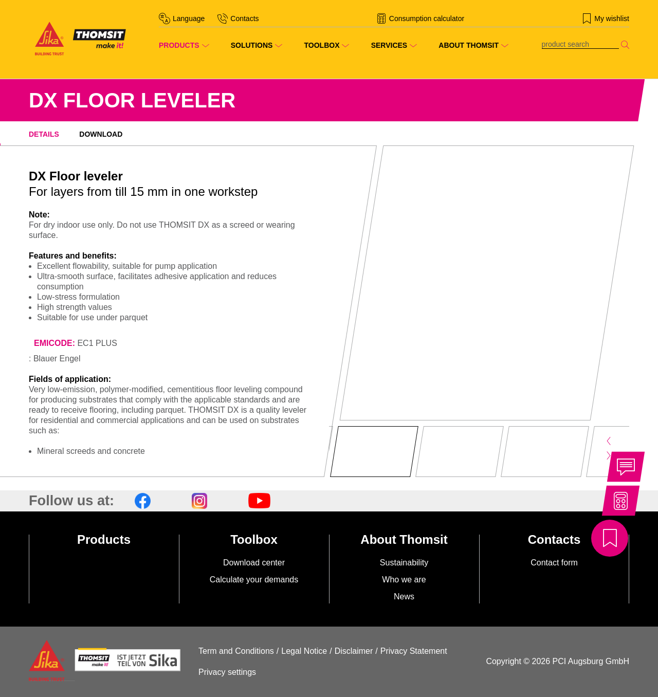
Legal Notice (304, 651)
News (404, 596)
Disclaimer (354, 651)
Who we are (404, 579)
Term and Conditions (236, 651)
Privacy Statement (413, 651)
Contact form (554, 562)
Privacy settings (227, 672)
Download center (254, 562)
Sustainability (404, 562)
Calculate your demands (254, 579)
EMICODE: (54, 343)
